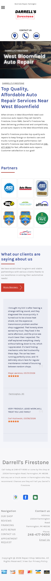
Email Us (44, 540)
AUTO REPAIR (8, 529)
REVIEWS (6, 520)
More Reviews (12, 287)
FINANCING (7, 525)
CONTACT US (8, 534)
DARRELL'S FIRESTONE (16, 50)
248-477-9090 (20, 469)
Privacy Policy (40, 561)
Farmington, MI (16, 394)
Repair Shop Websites (33, 558)
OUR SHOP (7, 516)
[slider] (13, 376)
